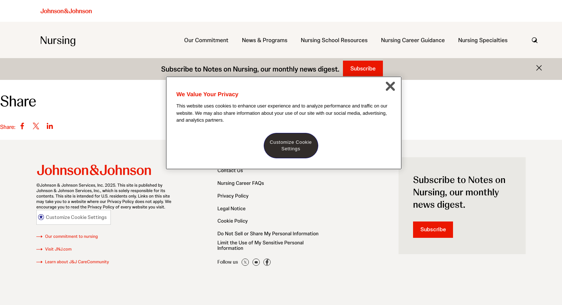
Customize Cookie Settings (76, 217)
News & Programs (264, 40)
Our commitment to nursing (71, 236)
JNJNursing (245, 262)
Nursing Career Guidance (413, 40)
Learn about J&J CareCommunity (77, 262)
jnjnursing (256, 263)
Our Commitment (206, 40)
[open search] (534, 40)
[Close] (390, 86)
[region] (284, 123)
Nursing (58, 40)
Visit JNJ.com (58, 249)
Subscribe (363, 68)
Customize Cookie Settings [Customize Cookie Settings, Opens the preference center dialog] (291, 145)
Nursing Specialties (483, 40)
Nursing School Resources (334, 40)
